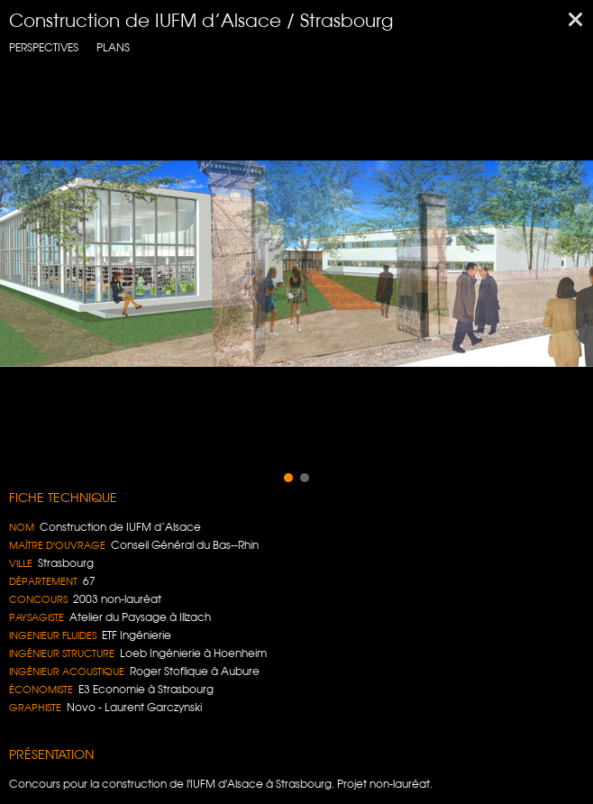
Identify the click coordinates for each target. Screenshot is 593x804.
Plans (113, 47)
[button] (288, 477)
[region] (296, 263)
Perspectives (43, 47)
